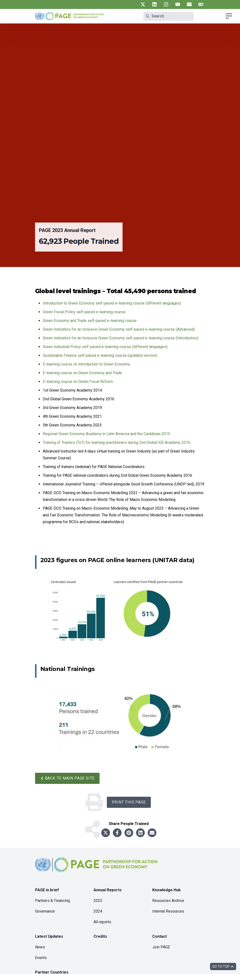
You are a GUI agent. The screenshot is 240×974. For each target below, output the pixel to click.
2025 (98, 900)
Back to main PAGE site (67, 778)
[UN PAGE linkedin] (154, 4)
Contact (159, 936)
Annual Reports (108, 890)
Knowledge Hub (166, 890)
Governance (45, 911)
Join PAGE (161, 947)
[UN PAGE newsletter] (189, 4)
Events (41, 957)
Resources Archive (168, 900)
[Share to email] (152, 832)
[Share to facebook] (117, 832)
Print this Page (129, 802)
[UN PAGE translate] (200, 4)
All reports (102, 922)
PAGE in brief (47, 890)
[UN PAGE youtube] (177, 4)
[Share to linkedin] (140, 832)
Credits (100, 936)
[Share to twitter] (105, 832)
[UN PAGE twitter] (142, 4)
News (40, 947)
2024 (98, 911)
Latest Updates (49, 936)
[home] (97, 868)
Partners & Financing (52, 900)
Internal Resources (168, 911)
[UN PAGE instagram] (166, 4)
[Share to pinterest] (128, 832)
